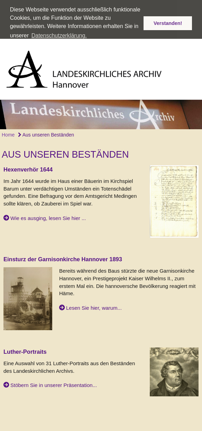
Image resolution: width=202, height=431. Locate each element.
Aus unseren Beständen (46, 129)
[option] (101, 108)
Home (8, 129)
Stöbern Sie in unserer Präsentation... (53, 379)
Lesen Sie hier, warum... (94, 302)
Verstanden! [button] (168, 23)
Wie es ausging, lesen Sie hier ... (48, 212)
